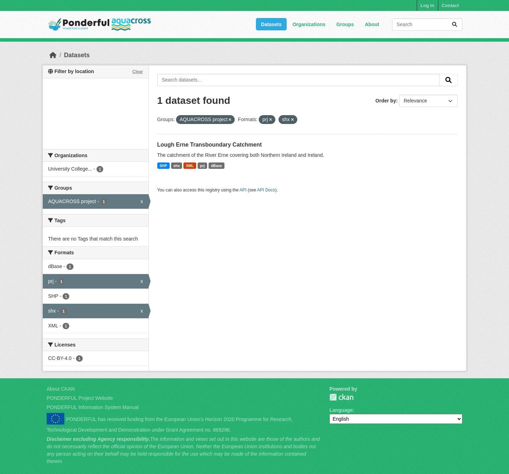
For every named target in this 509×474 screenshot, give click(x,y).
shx (176, 166)
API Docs (266, 190)
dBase (216, 166)
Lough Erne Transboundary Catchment (209, 145)
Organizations (308, 24)
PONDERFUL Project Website (80, 398)
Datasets (271, 24)
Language (341, 410)
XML (190, 166)
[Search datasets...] (427, 24)
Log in (427, 5)
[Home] (53, 55)
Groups (345, 24)
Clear (137, 71)
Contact (450, 5)
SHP (163, 166)
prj (202, 166)
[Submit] (454, 24)
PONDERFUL (341, 397)
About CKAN (61, 389)
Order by (385, 100)
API (243, 190)
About (372, 24)
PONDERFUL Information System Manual (93, 407)
